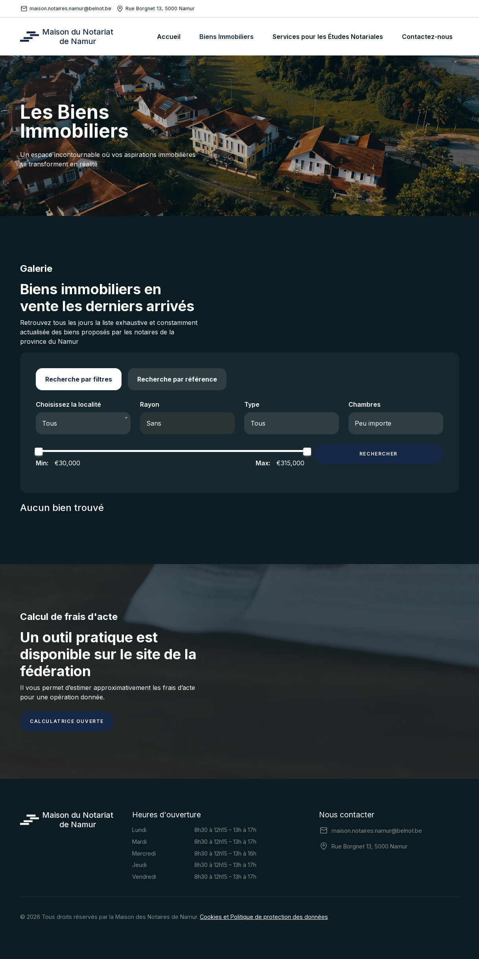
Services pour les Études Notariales (328, 37)
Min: (42, 463)
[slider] (38, 452)
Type (252, 404)
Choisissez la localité (68, 404)
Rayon (149, 404)
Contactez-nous (427, 37)
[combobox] (83, 423)
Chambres (364, 404)
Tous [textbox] (49, 423)
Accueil (169, 37)
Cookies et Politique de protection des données (264, 916)
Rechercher (378, 454)
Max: (263, 463)
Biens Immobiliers (226, 37)
